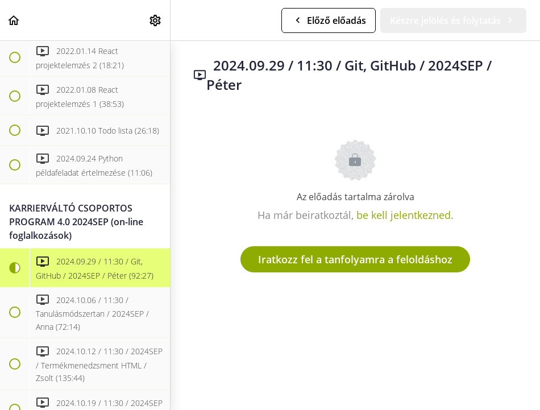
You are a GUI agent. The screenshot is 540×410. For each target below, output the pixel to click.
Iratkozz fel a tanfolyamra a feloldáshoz (355, 259)
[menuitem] (156, 20)
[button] (14, 20)
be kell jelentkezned (403, 215)
